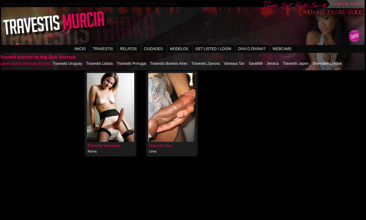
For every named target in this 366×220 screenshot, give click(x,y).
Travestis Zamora (205, 63)
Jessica (273, 63)
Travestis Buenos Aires (168, 63)
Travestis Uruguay (67, 63)
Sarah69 (255, 63)
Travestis (103, 49)
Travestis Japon (295, 63)
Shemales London (327, 63)
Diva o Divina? (251, 49)
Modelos (179, 49)
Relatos (128, 49)
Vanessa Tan (234, 63)
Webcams (282, 49)
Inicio (80, 49)
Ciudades (153, 49)
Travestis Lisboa (99, 63)
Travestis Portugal (131, 63)
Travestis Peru (161, 146)
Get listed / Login (213, 49)
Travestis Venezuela (104, 146)
